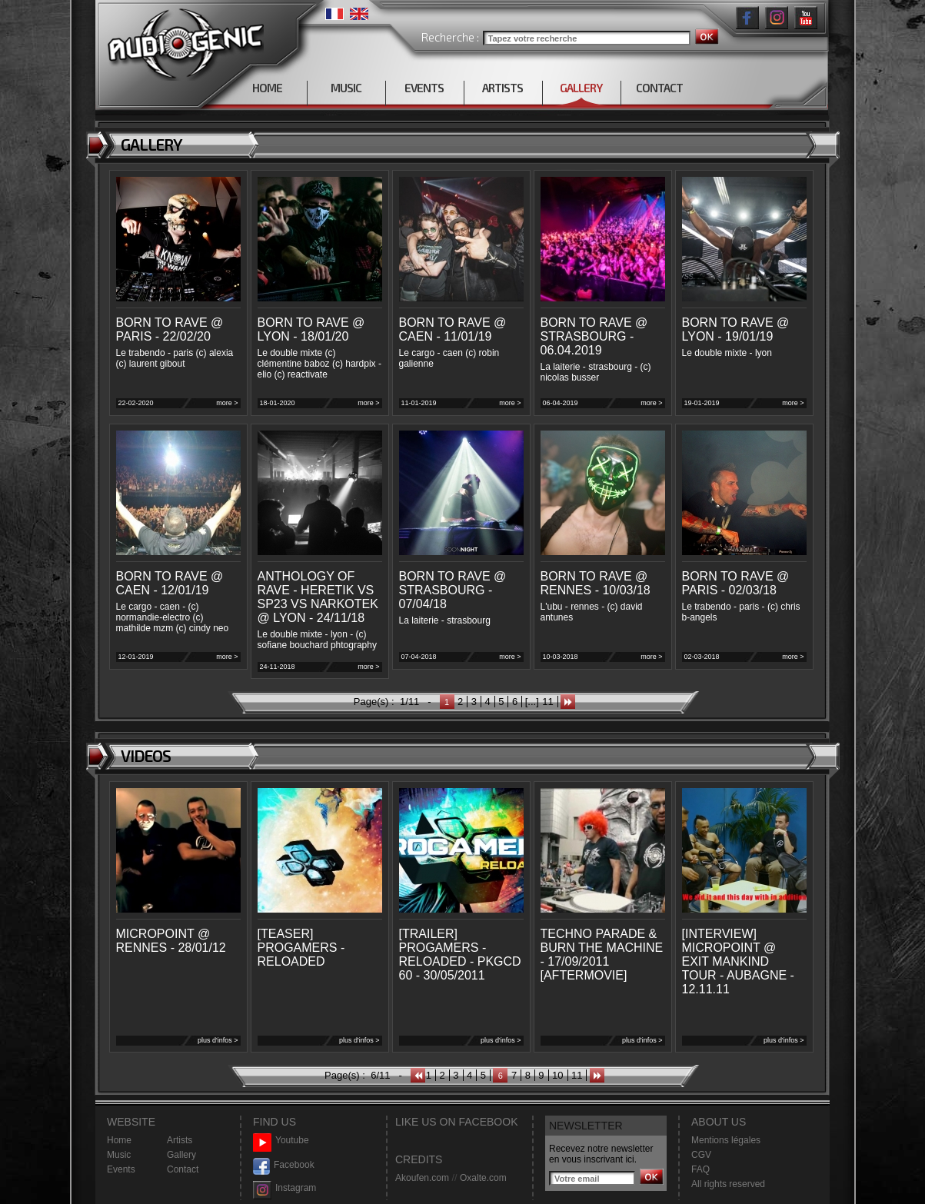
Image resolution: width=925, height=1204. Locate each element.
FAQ (700, 1169)
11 (547, 701)
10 (557, 1075)
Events (121, 1169)
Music (119, 1154)
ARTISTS (502, 88)
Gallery (181, 1154)
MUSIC (346, 88)
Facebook (283, 1165)
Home (119, 1140)
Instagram (284, 1188)
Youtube (281, 1140)
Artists (179, 1140)
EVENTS (424, 88)
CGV (701, 1154)
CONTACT (659, 88)
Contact (182, 1169)
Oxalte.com (483, 1177)
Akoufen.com (422, 1177)
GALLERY (581, 88)
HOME (267, 88)
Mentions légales (725, 1140)
